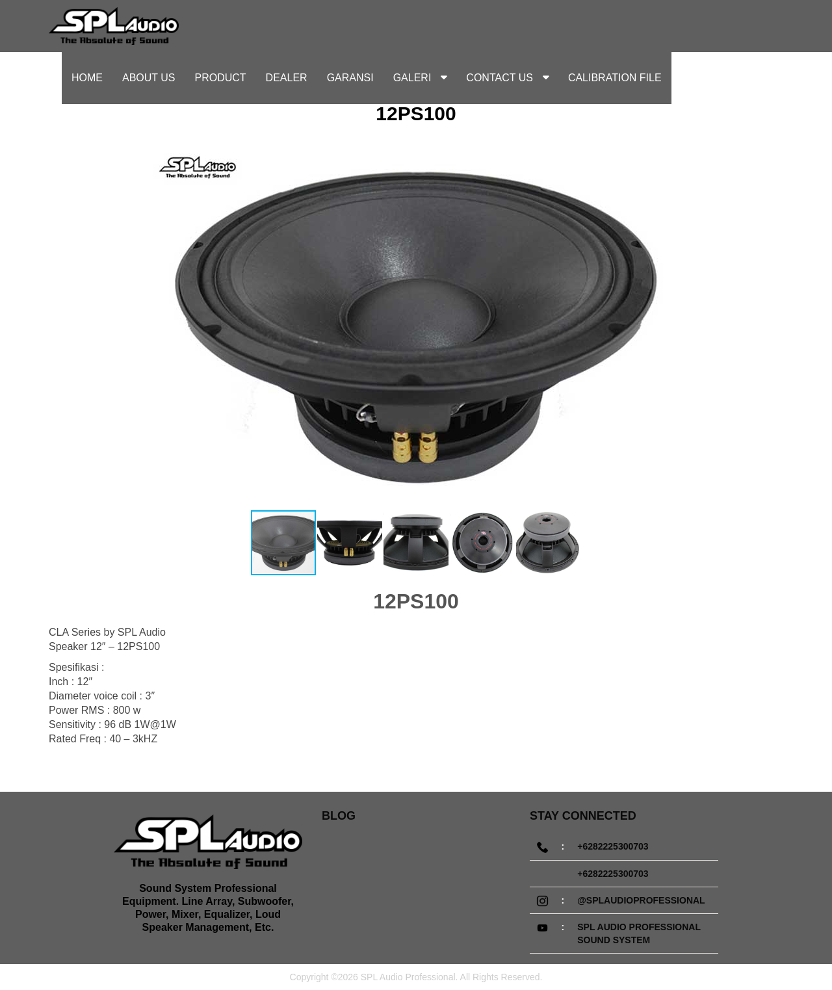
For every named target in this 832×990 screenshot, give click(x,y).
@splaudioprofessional (641, 900)
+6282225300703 (612, 846)
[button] (729, 326)
